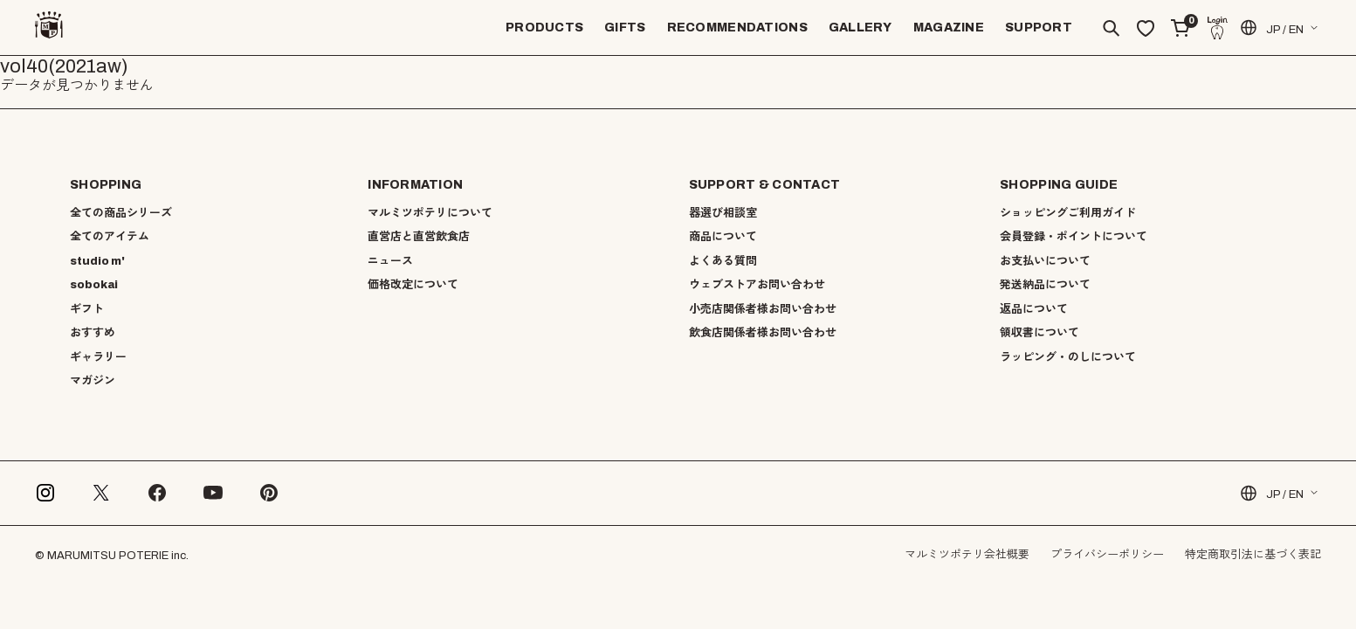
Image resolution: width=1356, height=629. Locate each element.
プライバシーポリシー (1107, 555)
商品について (723, 237)
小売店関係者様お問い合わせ (762, 309)
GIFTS (624, 27)
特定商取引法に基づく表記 (1253, 555)
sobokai (94, 285)
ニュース (390, 261)
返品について (1034, 309)
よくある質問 (723, 261)
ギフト (87, 309)
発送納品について (1045, 285)
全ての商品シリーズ (121, 213)
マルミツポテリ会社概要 (967, 555)
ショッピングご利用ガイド (1068, 213)
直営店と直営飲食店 (419, 237)
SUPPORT (1038, 27)
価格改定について (413, 285)
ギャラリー (98, 357)
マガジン (92, 381)
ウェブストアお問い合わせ (757, 285)
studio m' (97, 261)
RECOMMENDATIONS (737, 27)
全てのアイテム (109, 237)
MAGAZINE (948, 27)
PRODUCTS (544, 27)
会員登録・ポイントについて (1073, 237)
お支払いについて (1045, 261)
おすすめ (92, 333)
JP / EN (1271, 27)
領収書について (1039, 333)
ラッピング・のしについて (1068, 357)
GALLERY (860, 27)
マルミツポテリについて (430, 213)
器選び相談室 (723, 213)
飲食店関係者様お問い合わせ (762, 333)
